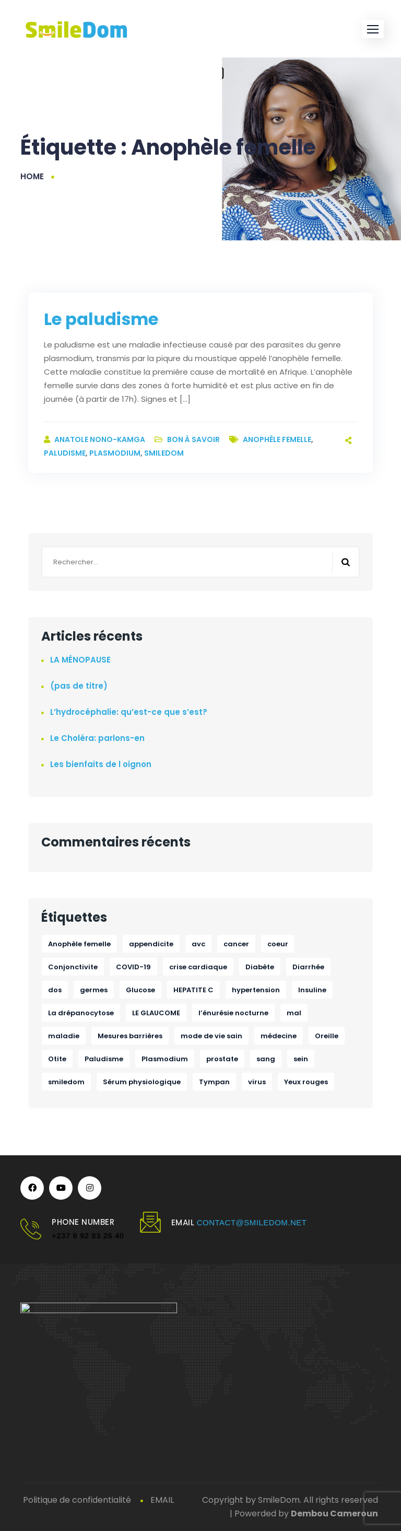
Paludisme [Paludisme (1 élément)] (104, 1059)
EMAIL (162, 1500)
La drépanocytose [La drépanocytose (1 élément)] (81, 1013)
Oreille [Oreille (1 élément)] (326, 1036)
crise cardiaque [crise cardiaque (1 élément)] (198, 967)
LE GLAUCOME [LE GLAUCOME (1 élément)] (156, 1013)
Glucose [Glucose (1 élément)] (140, 990)
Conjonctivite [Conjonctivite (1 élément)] (73, 967)
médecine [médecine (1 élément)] (279, 1036)
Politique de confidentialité (77, 1500)
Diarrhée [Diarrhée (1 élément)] (308, 967)
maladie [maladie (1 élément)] (63, 1036)
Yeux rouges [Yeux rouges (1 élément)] (306, 1082)
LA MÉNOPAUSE (80, 659)
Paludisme (65, 453)
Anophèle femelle (277, 439)
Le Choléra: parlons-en (97, 738)
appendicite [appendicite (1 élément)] (151, 944)
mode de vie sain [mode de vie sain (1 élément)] (211, 1036)
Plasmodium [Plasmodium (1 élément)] (164, 1059)
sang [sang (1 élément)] (265, 1059)
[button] (373, 29)
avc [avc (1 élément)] (198, 944)
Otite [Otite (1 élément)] (57, 1059)
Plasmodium (114, 453)
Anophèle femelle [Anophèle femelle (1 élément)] (79, 944)
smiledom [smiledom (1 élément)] (66, 1082)
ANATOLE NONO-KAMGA (100, 439)
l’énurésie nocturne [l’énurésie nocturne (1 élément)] (233, 1013)
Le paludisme (101, 319)
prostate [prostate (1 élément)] (222, 1059)
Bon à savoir (193, 439)
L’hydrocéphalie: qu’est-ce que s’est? (128, 711)
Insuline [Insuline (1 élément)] (312, 990)
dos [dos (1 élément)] (55, 990)
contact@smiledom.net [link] (252, 1222)
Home (32, 176)
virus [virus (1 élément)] (257, 1082)
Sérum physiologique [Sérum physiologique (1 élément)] (142, 1082)
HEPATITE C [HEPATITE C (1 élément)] (193, 990)
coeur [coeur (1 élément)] (277, 944)
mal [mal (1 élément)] (294, 1013)
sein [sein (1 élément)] (300, 1059)
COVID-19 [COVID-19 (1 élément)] (133, 967)
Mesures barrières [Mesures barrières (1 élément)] (130, 1036)
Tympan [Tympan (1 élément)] (214, 1082)
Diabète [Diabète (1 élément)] (259, 967)
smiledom (164, 453)
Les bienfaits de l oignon (100, 764)
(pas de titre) (79, 685)
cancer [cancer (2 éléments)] (236, 944)
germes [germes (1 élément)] (94, 990)
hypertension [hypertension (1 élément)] (256, 990)
